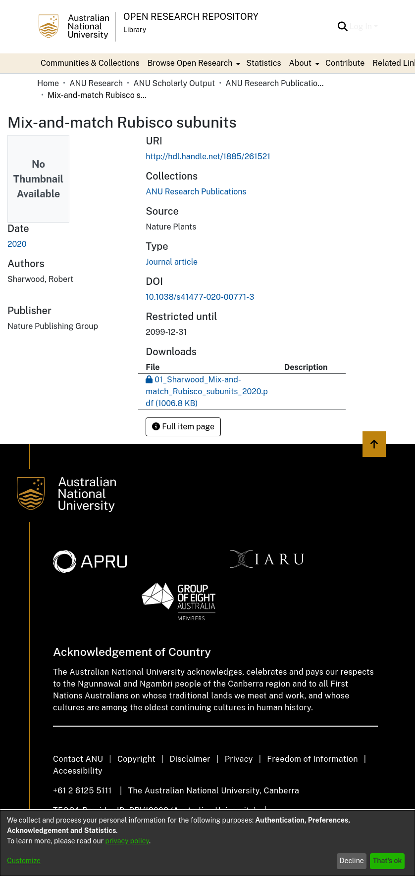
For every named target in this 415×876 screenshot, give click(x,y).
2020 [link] (17, 244)
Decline (352, 861)
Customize (24, 861)
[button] (343, 27)
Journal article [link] (172, 262)
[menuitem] (193, 63)
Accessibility (78, 771)
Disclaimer (189, 759)
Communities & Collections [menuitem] (90, 63)
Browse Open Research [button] (190, 63)
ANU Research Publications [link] (274, 83)
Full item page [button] (183, 426)
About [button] (300, 63)
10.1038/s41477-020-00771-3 (200, 297)
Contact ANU (78, 759)
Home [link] (48, 83)
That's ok (387, 861)
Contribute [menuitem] (344, 63)
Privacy (239, 759)
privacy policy (127, 841)
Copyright (136, 759)
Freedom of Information (312, 759)
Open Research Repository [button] (191, 16)
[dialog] (207, 843)
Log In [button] (362, 26)
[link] (196, 191)
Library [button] (134, 30)
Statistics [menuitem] (263, 63)
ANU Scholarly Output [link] (174, 83)
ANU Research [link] (96, 83)
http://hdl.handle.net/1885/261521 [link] (208, 156)
